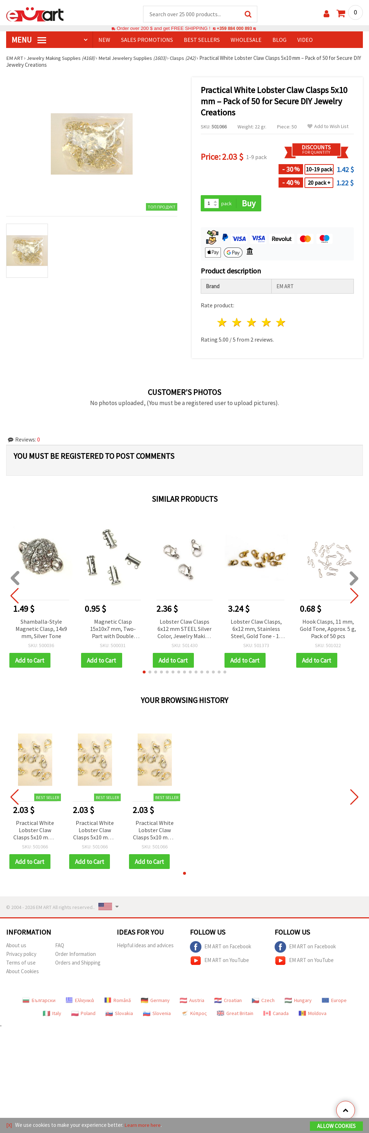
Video (305, 40)
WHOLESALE (246, 40)
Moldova (312, 1014)
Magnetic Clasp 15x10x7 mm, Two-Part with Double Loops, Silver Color (113, 629)
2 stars (237, 323)
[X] (9, 1125)
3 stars (251, 323)
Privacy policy (21, 955)
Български (38, 1001)
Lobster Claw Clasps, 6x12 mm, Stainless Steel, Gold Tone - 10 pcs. (256, 629)
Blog (279, 40)
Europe (334, 1001)
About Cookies (22, 972)
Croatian (228, 1001)
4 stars (266, 323)
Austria (192, 1001)
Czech (263, 1001)
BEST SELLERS (202, 40)
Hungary (298, 1001)
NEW (104, 40)
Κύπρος (194, 1014)
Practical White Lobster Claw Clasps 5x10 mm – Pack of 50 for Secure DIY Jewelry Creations (35, 831)
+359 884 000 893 (234, 28)
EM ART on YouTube (219, 961)
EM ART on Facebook (220, 948)
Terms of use (21, 963)
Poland (83, 1014)
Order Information (75, 955)
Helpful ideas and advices (145, 946)
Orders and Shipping (78, 963)
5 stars (281, 323)
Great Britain (235, 1014)
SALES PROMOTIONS (147, 40)
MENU (29, 40)
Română (117, 1001)
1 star (222, 323)
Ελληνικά (80, 1001)
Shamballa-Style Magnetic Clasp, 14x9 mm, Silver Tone (41, 629)
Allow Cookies (336, 1126)
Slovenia (157, 1014)
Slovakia (119, 1014)
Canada (276, 1014)
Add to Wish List (327, 126)
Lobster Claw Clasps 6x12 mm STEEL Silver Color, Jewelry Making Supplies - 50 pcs (184, 629)
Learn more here (143, 1125)
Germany (155, 1001)
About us (16, 946)
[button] (144, 672)
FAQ (59, 946)
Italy (52, 1014)
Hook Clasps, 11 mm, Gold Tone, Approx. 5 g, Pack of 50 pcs (328, 629)
